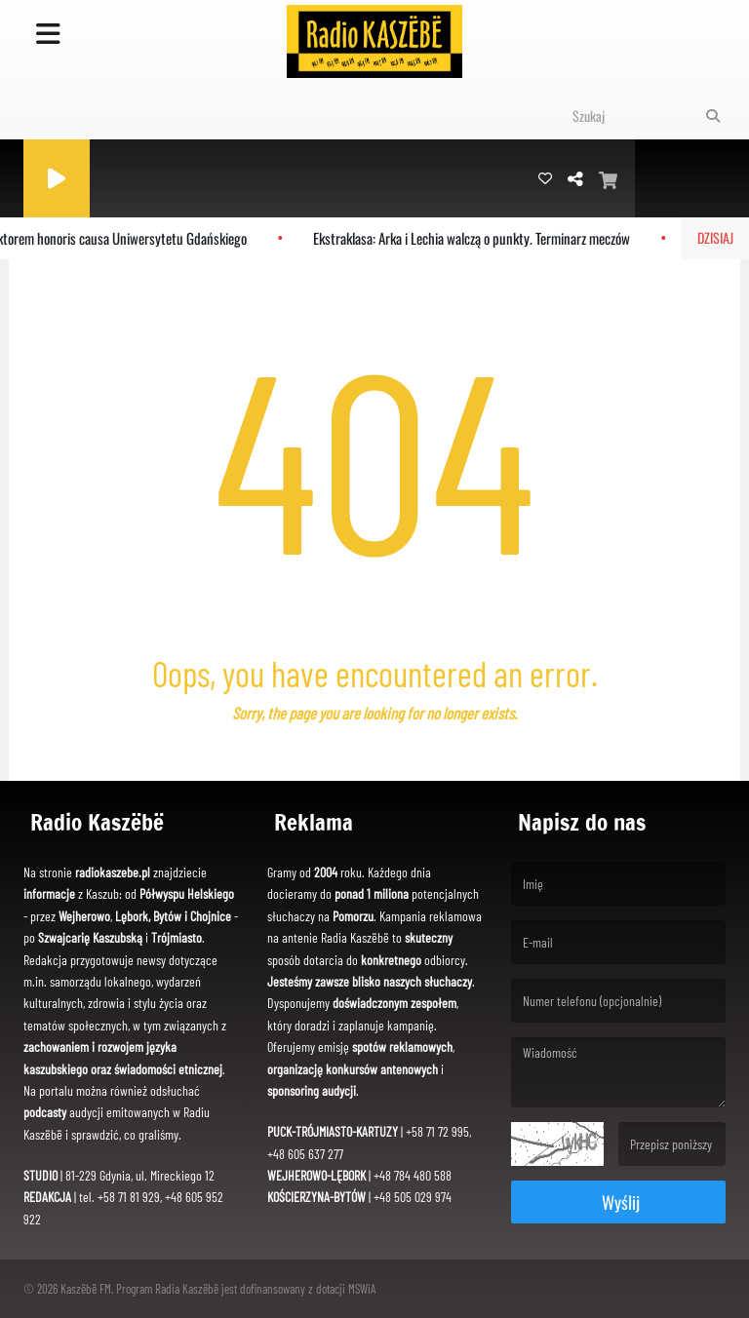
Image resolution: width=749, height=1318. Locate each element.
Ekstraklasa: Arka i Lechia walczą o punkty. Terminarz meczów (478, 238)
